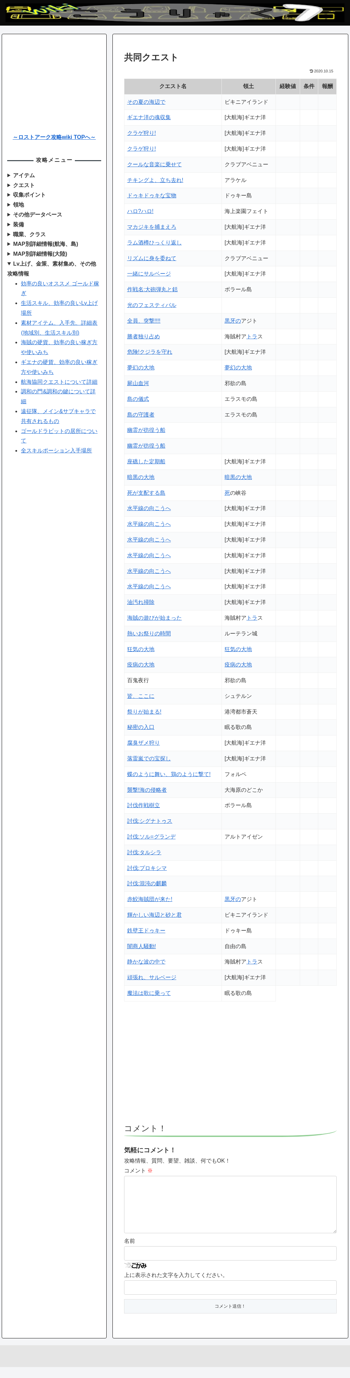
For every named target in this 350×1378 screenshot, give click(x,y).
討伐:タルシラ (144, 852)
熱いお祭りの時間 (149, 633)
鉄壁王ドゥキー (146, 930)
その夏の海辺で (146, 102)
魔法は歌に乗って (149, 993)
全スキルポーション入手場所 (56, 450)
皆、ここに (140, 696)
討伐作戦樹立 (143, 805)
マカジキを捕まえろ (151, 227)
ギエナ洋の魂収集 (149, 117)
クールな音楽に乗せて (154, 164)
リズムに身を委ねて (151, 258)
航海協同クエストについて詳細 (59, 382)
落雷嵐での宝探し (149, 758)
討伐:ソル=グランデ (151, 837)
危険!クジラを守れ (149, 352)
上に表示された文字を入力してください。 (176, 1286)
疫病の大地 (140, 664)
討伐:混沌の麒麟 (147, 883)
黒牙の (233, 321)
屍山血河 (138, 383)
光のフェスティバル (151, 305)
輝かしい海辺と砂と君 (154, 915)
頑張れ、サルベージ (151, 977)
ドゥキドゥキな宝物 (151, 195)
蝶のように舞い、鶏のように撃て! (169, 774)
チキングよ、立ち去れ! (155, 180)
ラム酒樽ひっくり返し (154, 242)
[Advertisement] (230, 1065)
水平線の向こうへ (149, 508)
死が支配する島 (146, 493)
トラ (251, 336)
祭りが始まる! (144, 712)
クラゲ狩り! (141, 133)
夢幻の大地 (140, 367)
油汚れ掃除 (140, 602)
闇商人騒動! (141, 946)
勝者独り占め (143, 336)
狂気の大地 (140, 649)
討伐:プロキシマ (147, 868)
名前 (129, 1252)
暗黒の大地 (140, 477)
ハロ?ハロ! (140, 211)
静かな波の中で (146, 962)
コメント (138, 1170)
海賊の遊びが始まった (154, 618)
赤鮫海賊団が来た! (149, 899)
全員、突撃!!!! (144, 321)
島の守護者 (140, 415)
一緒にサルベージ (149, 274)
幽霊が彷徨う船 (146, 430)
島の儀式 (138, 399)
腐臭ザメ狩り (143, 743)
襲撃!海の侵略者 (147, 790)
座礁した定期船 (146, 461)
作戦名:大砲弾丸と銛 (152, 289)
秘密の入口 (140, 727)
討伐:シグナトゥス (149, 821)
